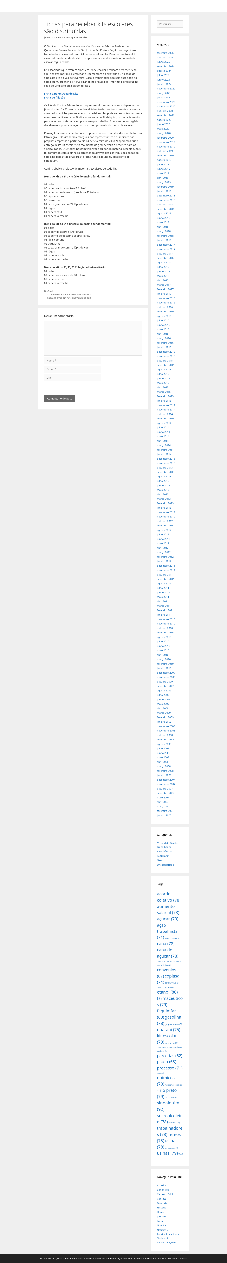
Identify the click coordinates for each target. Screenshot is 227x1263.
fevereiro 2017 (165, 289)
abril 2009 (163, 708)
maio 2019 (163, 173)
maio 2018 (163, 222)
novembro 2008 (166, 730)
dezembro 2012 (166, 512)
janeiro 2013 (164, 507)
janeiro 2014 (164, 454)
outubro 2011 (165, 574)
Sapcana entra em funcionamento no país (69, 297)
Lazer (160, 1221)
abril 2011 (163, 601)
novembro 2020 (166, 106)
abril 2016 (163, 333)
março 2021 (164, 93)
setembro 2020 (166, 115)
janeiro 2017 (164, 293)
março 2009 (164, 712)
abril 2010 (163, 654)
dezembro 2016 (166, 298)
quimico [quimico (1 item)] (161, 1073)
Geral (50, 291)
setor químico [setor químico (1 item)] (171, 1098)
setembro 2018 (166, 209)
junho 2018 (163, 218)
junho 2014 (163, 432)
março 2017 (164, 284)
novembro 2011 (166, 570)
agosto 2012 (164, 530)
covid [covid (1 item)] (160, 987)
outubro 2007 (165, 788)
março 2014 (164, 445)
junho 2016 (163, 325)
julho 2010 (163, 641)
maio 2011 (163, 596)
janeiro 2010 (164, 668)
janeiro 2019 (164, 191)
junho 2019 (163, 168)
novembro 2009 (166, 677)
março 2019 (164, 182)
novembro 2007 (166, 784)
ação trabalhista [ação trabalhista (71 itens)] (167, 931)
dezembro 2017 (166, 244)
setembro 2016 (166, 311)
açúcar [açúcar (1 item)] (168, 938)
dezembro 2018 (166, 195)
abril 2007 (163, 802)
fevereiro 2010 (165, 663)
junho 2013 (163, 485)
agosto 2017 (164, 262)
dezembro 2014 (166, 405)
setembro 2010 (166, 632)
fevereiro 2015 (165, 396)
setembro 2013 (166, 472)
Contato (161, 1198)
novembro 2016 (166, 302)
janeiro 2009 (164, 721)
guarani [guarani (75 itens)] (168, 1029)
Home (160, 1212)
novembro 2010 (166, 623)
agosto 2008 (164, 744)
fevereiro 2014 (165, 449)
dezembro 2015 (166, 351)
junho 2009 (163, 699)
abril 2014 (163, 440)
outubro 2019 (165, 151)
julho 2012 (163, 534)
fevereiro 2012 (165, 556)
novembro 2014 (166, 409)
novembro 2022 (166, 88)
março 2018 (164, 231)
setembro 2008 (166, 739)
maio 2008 (163, 757)
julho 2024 (163, 75)
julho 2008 (163, 748)
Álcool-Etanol (164, 851)
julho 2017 (163, 267)
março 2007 (164, 806)
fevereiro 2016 (165, 342)
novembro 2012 (166, 516)
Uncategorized (165, 864)
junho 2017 (163, 271)
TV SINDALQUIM (166, 1242)
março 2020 (164, 133)
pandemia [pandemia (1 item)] (162, 1051)
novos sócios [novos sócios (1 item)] (163, 1047)
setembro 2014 (166, 418)
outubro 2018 (165, 204)
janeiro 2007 (164, 815)
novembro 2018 (166, 200)
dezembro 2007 (166, 779)
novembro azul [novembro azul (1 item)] (171, 1043)
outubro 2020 (165, 111)
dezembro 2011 (166, 565)
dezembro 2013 (166, 458)
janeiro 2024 (164, 84)
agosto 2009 (164, 690)
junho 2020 (163, 124)
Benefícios (163, 1189)
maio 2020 (163, 128)
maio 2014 (163, 436)
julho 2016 (163, 320)
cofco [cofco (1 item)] (169, 961)
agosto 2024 (164, 70)
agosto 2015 (164, 369)
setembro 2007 (166, 793)
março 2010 (164, 659)
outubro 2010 (165, 628)
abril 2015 (163, 387)
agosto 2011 (164, 583)
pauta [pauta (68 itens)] (166, 1061)
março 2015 (164, 391)
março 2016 (164, 338)
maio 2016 (163, 329)
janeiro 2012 (164, 561)
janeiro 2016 (164, 347)
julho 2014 (163, 427)
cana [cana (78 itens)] (166, 943)
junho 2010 (163, 646)
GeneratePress (179, 1258)
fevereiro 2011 (165, 610)
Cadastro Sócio (165, 1194)
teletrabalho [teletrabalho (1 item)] (174, 1123)
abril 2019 (163, 177)
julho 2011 (163, 588)
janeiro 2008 (164, 775)
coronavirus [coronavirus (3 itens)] (172, 982)
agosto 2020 (164, 119)
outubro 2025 (165, 57)
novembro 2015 (166, 356)
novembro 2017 (166, 249)
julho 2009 (163, 695)
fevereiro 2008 (165, 770)
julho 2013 (163, 481)
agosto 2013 (164, 476)
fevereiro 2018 (165, 235)
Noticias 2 (162, 1230)
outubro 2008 (165, 735)
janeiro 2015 (164, 400)
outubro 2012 (165, 521)
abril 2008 (163, 762)
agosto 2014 (164, 423)
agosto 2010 (164, 637)
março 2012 (164, 552)
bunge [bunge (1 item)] (176, 938)
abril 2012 (163, 547)
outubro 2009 (165, 681)
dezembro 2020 (166, 102)
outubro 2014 (165, 414)
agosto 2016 (164, 316)
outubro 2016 (165, 307)
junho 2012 (163, 539)
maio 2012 (163, 543)
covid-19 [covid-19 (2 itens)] (169, 987)
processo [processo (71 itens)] (170, 1068)
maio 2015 (163, 382)
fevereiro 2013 (165, 503)
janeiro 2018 (164, 240)
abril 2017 (163, 280)
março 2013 (164, 498)
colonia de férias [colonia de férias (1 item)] (164, 965)
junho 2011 (163, 592)
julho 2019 (163, 164)
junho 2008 (163, 753)
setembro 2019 (166, 155)
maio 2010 (163, 650)
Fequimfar (163, 855)
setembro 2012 (166, 525)
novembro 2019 (166, 146)
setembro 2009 (166, 686)
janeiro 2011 (164, 614)
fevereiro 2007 (165, 810)
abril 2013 (163, 494)
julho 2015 (163, 374)
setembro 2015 (166, 365)
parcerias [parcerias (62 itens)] (169, 1055)
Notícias (161, 1225)
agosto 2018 (164, 213)
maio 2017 (163, 275)
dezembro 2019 (166, 142)
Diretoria (162, 1203)
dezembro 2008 (166, 726)
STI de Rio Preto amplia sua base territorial (69, 294)
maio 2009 (163, 703)
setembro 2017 (166, 258)
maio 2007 (163, 797)
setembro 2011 (166, 579)
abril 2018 (163, 226)
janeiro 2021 (164, 97)
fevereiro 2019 (165, 186)
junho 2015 (163, 378)
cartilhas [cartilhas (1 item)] (161, 961)
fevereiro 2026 (165, 53)
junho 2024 (163, 79)
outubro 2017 (165, 253)
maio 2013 (163, 489)
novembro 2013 (166, 463)
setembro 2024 (166, 66)
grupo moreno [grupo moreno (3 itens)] (173, 1024)
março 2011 (164, 605)
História (161, 1207)
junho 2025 (163, 61)
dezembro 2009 (166, 672)
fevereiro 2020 (165, 137)
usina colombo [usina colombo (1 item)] (171, 1148)
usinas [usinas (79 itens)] (167, 1153)
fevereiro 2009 (165, 717)
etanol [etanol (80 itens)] (167, 992)
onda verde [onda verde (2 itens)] (175, 1047)
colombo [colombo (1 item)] (177, 961)
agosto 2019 (164, 160)
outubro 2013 (165, 467)
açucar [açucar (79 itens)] (167, 919)
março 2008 (164, 766)
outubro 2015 (165, 360)
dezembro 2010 (166, 619)
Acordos (162, 1185)
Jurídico (161, 1216)
